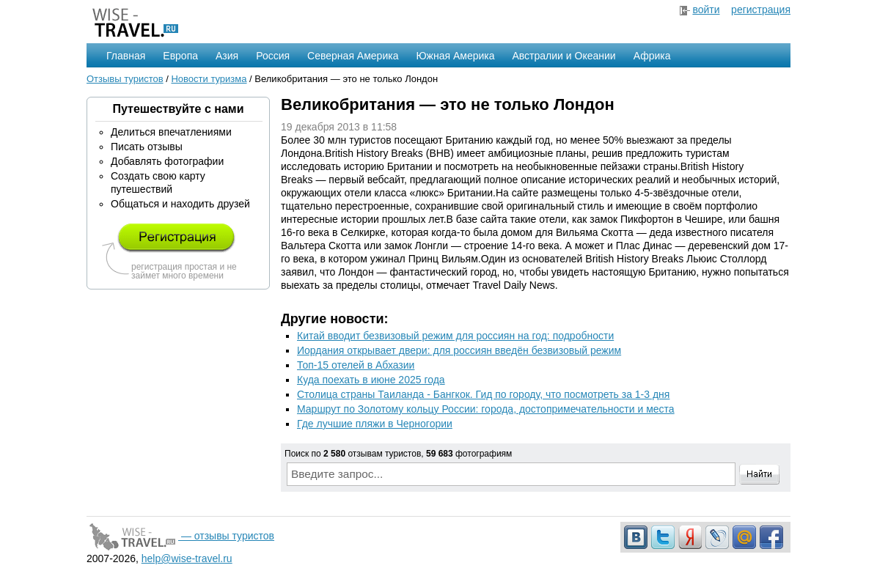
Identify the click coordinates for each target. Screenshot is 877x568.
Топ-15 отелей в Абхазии (355, 365)
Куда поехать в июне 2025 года (371, 380)
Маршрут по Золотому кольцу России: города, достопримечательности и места (486, 409)
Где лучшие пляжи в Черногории (374, 423)
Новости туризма (208, 78)
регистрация (760, 9)
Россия (273, 56)
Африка (652, 56)
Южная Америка (455, 56)
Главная (125, 56)
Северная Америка (352, 56)
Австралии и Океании (564, 56)
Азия (227, 56)
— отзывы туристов (180, 536)
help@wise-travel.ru (187, 558)
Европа (180, 56)
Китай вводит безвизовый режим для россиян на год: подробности (455, 336)
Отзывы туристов (125, 78)
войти (705, 9)
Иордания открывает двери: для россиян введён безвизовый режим (459, 350)
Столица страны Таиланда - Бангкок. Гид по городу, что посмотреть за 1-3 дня (483, 394)
